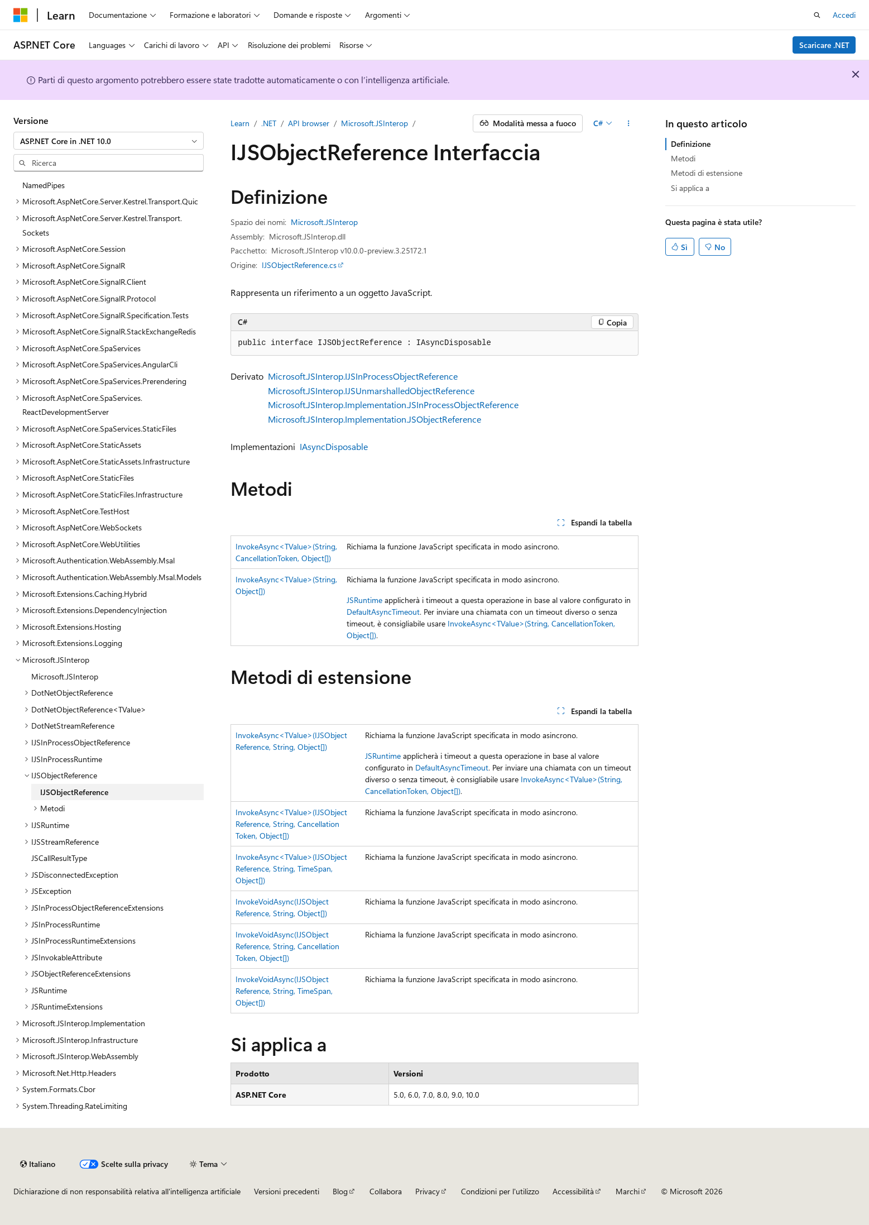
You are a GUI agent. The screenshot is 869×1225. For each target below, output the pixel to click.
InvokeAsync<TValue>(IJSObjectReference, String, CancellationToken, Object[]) (291, 824)
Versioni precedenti (286, 1191)
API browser (308, 123)
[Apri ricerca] (817, 15)
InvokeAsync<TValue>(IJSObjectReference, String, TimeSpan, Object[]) (291, 868)
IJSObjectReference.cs (299, 265)
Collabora (385, 1191)
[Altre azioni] (628, 123)
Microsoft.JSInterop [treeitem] (64, 676)
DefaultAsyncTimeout (383, 611)
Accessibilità (573, 1191)
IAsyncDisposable (334, 446)
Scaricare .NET (824, 45)
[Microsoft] (20, 15)
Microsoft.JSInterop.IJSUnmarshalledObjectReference (371, 390)
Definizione (690, 143)
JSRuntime (364, 600)
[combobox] (108, 141)
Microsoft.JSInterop (374, 123)
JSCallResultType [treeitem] (59, 858)
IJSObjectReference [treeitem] (74, 792)
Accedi (844, 14)
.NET (268, 123)
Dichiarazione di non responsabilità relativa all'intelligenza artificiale (127, 1191)
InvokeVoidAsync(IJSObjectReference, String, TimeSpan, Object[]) (284, 991)
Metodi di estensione (706, 173)
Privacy (427, 1191)
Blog (340, 1191)
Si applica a (690, 188)
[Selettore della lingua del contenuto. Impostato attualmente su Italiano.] (37, 1164)
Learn (240, 123)
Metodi (683, 158)
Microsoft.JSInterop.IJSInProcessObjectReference (363, 376)
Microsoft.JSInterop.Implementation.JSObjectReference (374, 419)
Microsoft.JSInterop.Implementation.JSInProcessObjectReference (393, 404)
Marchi (628, 1191)
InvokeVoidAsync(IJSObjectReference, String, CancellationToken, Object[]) (287, 946)
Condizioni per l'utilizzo (500, 1191)
